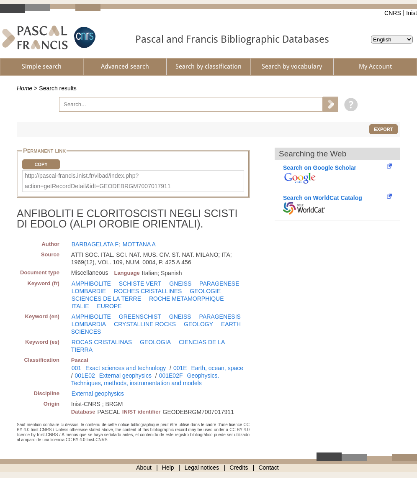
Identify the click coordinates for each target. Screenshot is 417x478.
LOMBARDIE (89, 291)
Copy (40, 164)
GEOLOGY (198, 324)
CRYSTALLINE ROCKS (145, 324)
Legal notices (202, 467)
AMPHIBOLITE (91, 283)
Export (383, 129)
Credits (238, 467)
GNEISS (180, 283)
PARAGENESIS (220, 316)
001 (76, 368)
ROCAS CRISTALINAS (102, 342)
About (144, 467)
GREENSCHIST (140, 316)
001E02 (85, 375)
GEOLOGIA (155, 342)
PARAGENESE (219, 283)
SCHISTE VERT (140, 283)
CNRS (392, 13)
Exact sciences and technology (125, 368)
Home (24, 88)
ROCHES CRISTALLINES (148, 291)
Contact (269, 467)
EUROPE (109, 306)
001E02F (171, 375)
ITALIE (80, 306)
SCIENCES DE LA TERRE (106, 298)
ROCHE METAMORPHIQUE (186, 298)
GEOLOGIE (205, 291)
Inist (411, 13)
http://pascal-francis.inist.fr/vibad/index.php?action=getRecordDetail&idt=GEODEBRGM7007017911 (98, 180)
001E (180, 368)
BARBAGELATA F (95, 244)
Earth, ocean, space (217, 368)
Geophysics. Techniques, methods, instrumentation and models (145, 379)
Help (168, 467)
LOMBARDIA (89, 324)
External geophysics (125, 375)
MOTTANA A (139, 244)
